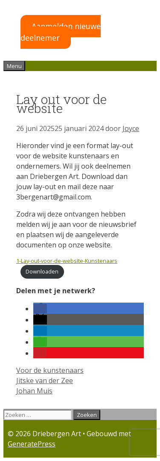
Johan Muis (34, 391)
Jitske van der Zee (44, 380)
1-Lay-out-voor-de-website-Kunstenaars (66, 261)
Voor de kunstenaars (50, 370)
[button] (40, 308)
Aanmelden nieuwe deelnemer (60, 32)
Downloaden (42, 271)
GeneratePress (31, 444)
